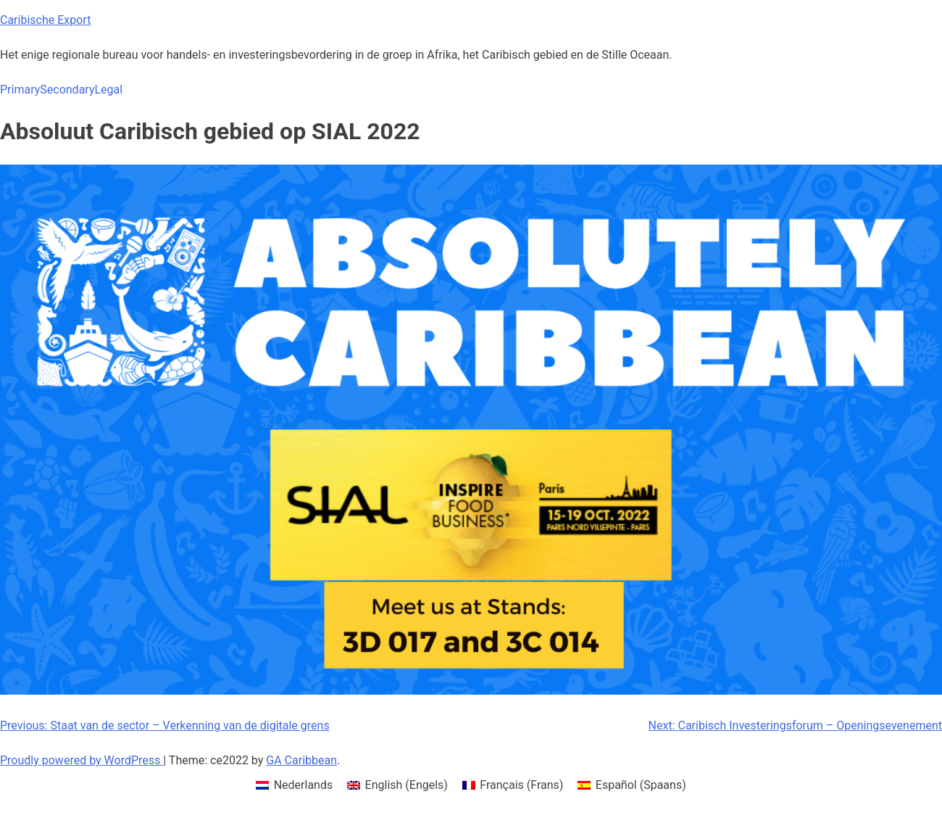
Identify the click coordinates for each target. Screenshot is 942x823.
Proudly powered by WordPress (81, 760)
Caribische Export (45, 20)
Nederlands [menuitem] (303, 785)
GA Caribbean (301, 760)
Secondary (67, 89)
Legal (108, 89)
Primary (20, 89)
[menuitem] (294, 785)
